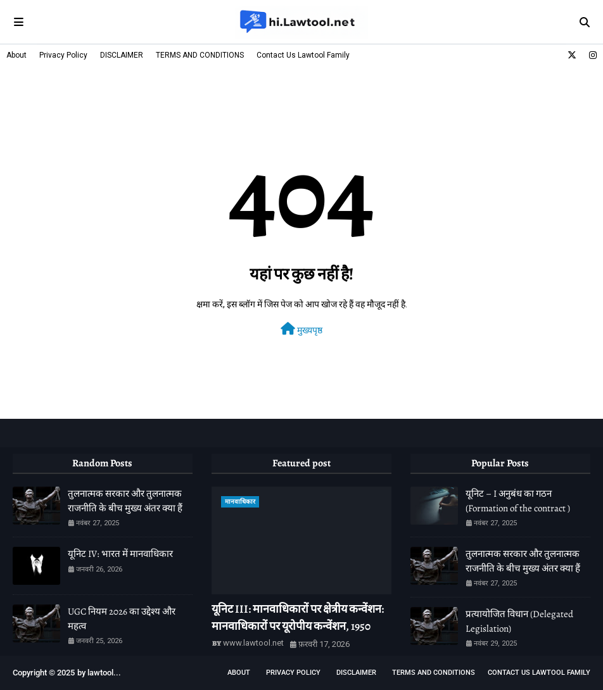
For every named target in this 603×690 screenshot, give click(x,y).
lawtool (100, 672)
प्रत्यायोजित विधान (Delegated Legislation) (519, 621)
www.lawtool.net (253, 643)
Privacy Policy (63, 55)
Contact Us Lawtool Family (303, 55)
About (16, 55)
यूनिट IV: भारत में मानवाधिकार (120, 553)
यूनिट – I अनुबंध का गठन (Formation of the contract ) (518, 500)
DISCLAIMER (121, 55)
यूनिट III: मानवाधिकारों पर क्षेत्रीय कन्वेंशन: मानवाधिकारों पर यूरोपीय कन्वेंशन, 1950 (298, 617)
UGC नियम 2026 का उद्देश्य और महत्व (121, 618)
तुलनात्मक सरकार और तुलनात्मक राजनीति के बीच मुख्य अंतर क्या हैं (125, 500)
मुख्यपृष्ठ (301, 329)
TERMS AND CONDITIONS (200, 55)
